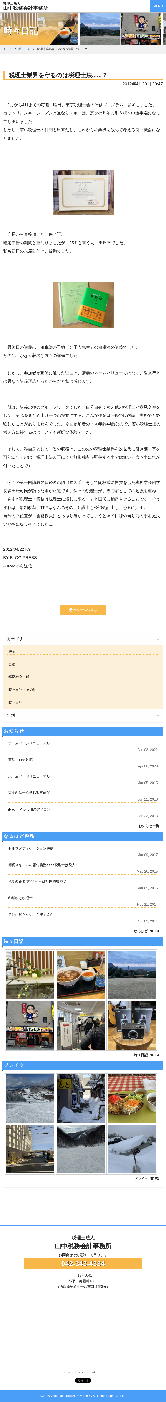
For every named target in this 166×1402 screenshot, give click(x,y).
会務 (11, 664)
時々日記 (24, 49)
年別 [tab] (11, 715)
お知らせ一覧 (148, 826)
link (93, 1372)
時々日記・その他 (21, 690)
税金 (11, 651)
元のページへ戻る (83, 610)
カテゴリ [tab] (15, 639)
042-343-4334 (83, 1263)
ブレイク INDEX (146, 1179)
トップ (7, 49)
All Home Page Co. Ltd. (109, 1396)
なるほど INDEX (146, 931)
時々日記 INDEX (146, 1055)
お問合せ (66, 1255)
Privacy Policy (73, 1372)
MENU (158, 6)
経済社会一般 (18, 677)
